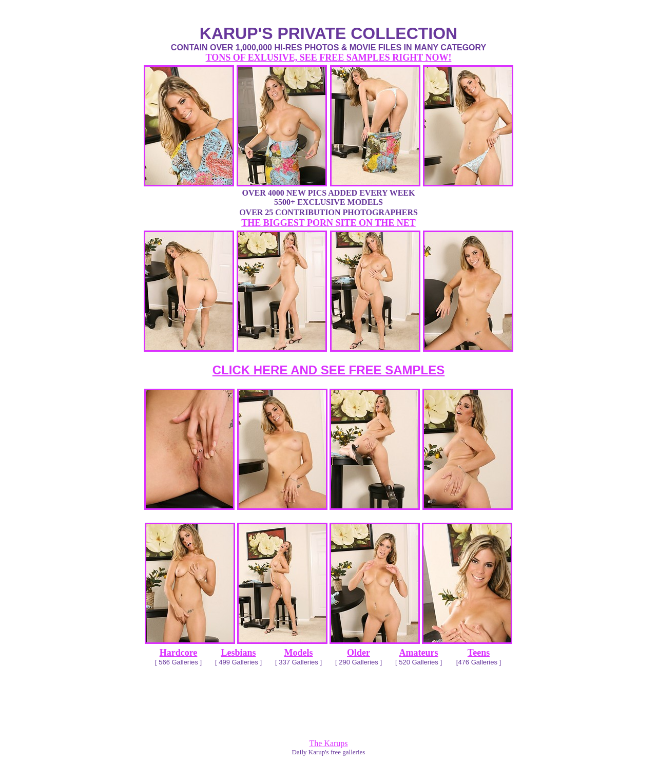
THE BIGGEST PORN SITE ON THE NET (328, 223)
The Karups (328, 743)
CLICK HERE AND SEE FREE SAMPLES (328, 370)
